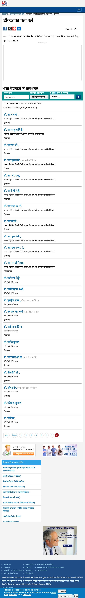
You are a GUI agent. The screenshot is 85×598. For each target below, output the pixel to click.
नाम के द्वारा (8, 93)
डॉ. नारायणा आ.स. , (20, 357)
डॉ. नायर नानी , (11, 114)
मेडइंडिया (5, 14)
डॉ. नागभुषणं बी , (12, 236)
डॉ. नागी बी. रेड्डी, (12, 190)
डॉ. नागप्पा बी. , (11, 145)
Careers (7, 567)
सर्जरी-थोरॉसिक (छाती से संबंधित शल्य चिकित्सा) (19, 503)
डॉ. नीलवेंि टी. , (12, 372)
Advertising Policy (11, 573)
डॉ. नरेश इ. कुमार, (12, 403)
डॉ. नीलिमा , (9, 418)
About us (7, 564)
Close (76, 596)
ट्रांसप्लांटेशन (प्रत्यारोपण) (11, 522)
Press (28, 567)
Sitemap (29, 570)
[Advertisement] (34, 62)
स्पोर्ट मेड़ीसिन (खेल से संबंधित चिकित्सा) (16, 492)
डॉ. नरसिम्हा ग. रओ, (14, 289)
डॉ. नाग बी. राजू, (12, 175)
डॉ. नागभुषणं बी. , (20, 160)
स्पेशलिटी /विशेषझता (37, 93)
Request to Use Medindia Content (50, 567)
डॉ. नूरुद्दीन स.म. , (21, 300)
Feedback (29, 573)
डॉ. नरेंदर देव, (20, 387)
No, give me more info (65, 596)
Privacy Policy (13, 594)
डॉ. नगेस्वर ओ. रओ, (22, 311)
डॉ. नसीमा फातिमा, (13, 326)
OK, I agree (62, 591)
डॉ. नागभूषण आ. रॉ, (14, 247)
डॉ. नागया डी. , (11, 221)
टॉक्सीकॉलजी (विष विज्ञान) (11, 516)
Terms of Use (27, 594)
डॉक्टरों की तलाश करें (17, 14)
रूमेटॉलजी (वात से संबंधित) (12, 476)
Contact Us (30, 564)
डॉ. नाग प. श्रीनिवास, (14, 263)
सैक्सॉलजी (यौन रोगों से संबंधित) (13, 481)
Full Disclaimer (7, 588)
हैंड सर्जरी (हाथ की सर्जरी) (11, 497)
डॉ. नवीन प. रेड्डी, (12, 278)
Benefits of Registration (13, 570)
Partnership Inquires (45, 564)
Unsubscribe (42, 570)
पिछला (14, 435)
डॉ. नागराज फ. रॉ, (12, 206)
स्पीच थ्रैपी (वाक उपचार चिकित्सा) (14, 487)
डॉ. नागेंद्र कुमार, (11, 342)
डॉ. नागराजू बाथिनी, (13, 129)
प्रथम (6, 435)
